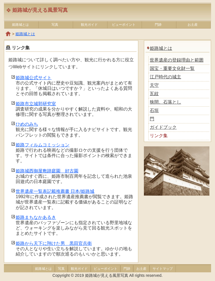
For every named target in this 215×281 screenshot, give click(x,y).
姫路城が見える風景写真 (40, 10)
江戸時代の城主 (165, 76)
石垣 (154, 110)
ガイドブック (163, 127)
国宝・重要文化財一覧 (172, 68)
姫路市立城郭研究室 (36, 103)
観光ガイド (89, 25)
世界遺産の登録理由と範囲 (177, 60)
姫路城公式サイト (34, 77)
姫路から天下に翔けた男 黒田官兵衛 (54, 243)
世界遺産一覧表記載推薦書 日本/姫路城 (55, 191)
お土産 (193, 25)
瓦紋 (154, 93)
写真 (55, 25)
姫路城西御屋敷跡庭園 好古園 (47, 170)
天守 (154, 85)
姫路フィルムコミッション (42, 144)
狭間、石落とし (165, 102)
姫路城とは (20, 25)
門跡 (158, 25)
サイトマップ (162, 269)
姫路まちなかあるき (36, 217)
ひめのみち (27, 124)
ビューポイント (123, 25)
